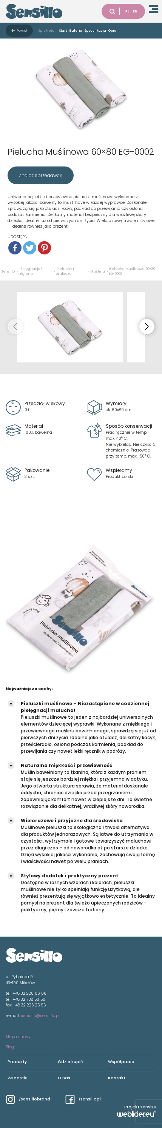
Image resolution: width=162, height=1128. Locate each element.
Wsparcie (18, 1078)
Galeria (75, 30)
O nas (64, 1078)
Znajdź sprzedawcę (40, 175)
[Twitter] (29, 247)
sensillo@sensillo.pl (40, 1016)
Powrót (22, 30)
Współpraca (121, 1062)
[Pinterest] (44, 247)
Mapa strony (18, 1037)
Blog (10, 1047)
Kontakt (116, 1078)
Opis (112, 30)
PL (127, 11)
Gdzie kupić (70, 1062)
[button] (146, 326)
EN (135, 11)
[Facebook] (15, 247)
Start (63, 30)
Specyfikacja (95, 30)
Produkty (17, 1062)
